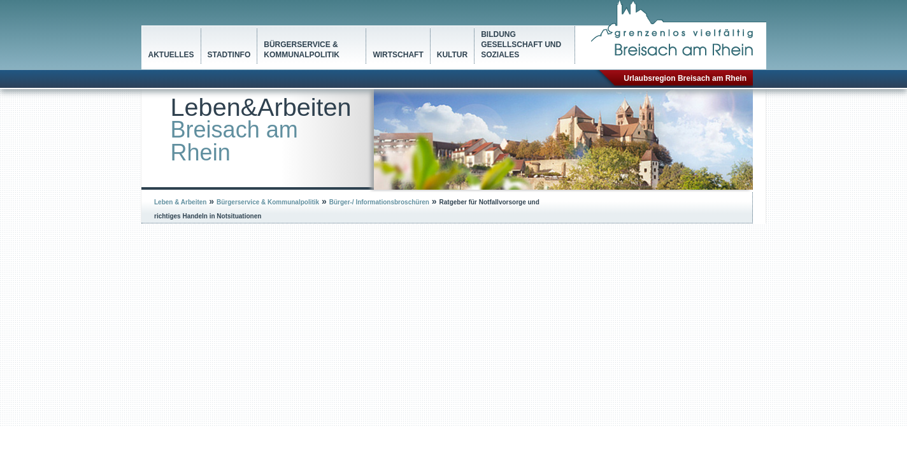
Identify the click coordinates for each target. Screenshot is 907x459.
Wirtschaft (398, 54)
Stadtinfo (229, 54)
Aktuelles (171, 54)
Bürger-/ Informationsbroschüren (379, 202)
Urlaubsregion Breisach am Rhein (685, 78)
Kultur (452, 54)
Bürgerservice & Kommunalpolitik (301, 49)
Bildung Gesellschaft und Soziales (521, 44)
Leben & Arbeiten (180, 202)
